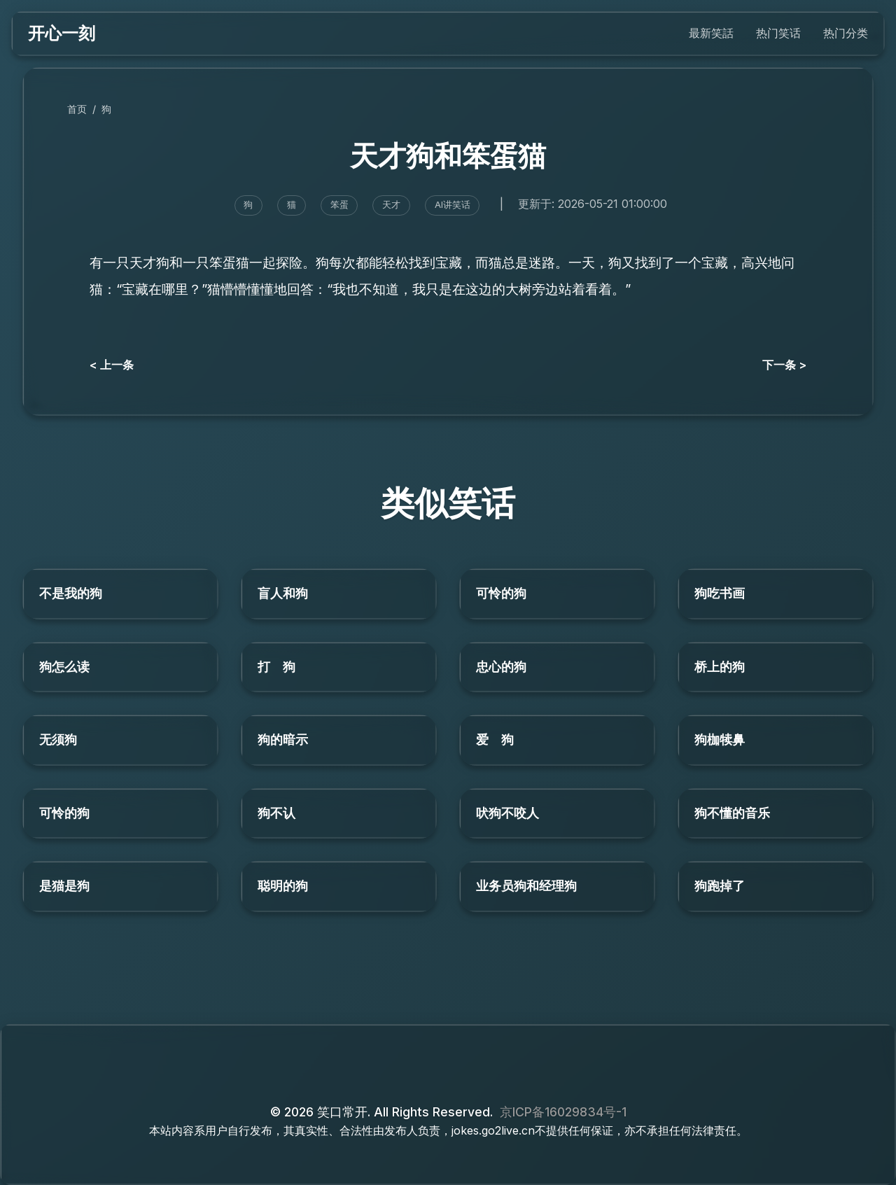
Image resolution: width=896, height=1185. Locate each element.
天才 (391, 204)
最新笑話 (711, 33)
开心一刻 (61, 33)
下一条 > (784, 365)
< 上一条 (112, 365)
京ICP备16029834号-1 (563, 1112)
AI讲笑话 (452, 204)
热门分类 (845, 33)
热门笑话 (778, 33)
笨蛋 (339, 204)
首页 (77, 109)
